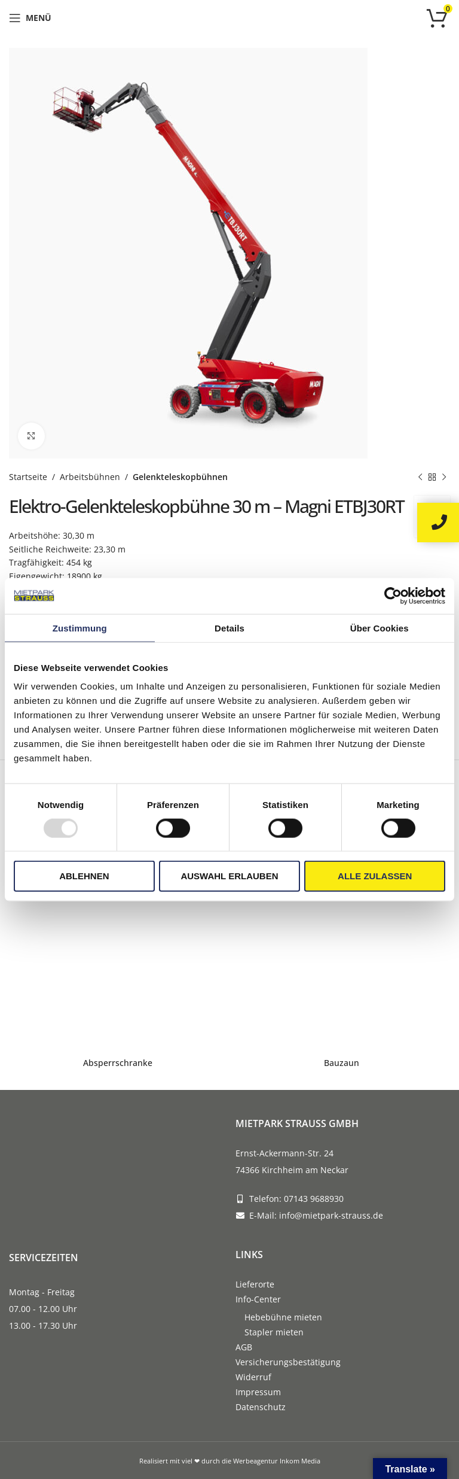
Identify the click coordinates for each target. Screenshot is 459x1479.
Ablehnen (84, 876)
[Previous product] (420, 477)
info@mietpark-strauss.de (331, 1215)
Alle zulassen (375, 876)
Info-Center (258, 1299)
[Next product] (444, 477)
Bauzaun (341, 1062)
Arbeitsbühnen (90, 476)
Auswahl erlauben (229, 876)
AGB (243, 1347)
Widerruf (253, 1376)
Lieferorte (254, 1284)
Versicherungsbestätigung (288, 1361)
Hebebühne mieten (283, 1317)
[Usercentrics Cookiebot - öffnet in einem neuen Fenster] (393, 596)
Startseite (28, 476)
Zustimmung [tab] (80, 627)
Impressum (258, 1391)
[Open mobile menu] (30, 18)
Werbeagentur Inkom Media (276, 1460)
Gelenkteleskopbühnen (180, 476)
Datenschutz (260, 1406)
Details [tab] (229, 627)
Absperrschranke (117, 1062)
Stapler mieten (274, 1332)
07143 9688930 (314, 1198)
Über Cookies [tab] (379, 627)
